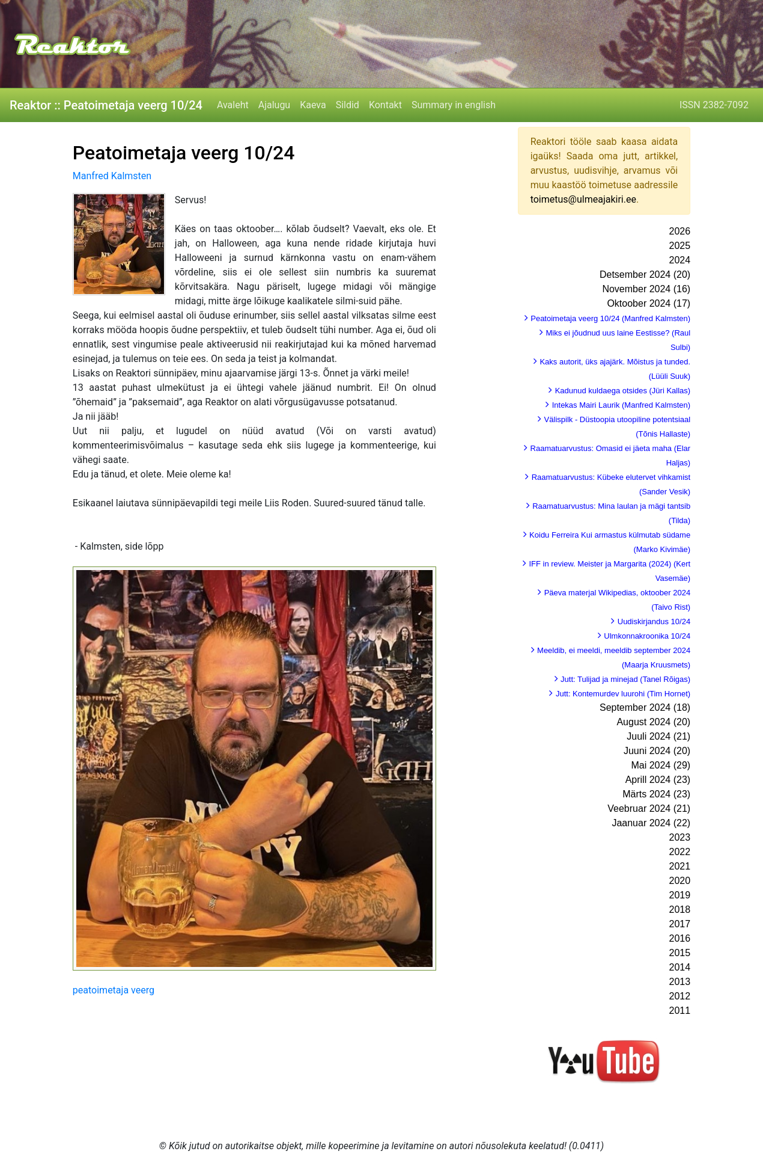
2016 (680, 938)
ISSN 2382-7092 (714, 105)
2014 (680, 967)
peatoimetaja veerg (113, 990)
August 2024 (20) (653, 722)
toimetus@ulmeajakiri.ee (583, 199)
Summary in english (454, 105)
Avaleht (233, 105)
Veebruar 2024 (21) (648, 808)
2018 (680, 909)
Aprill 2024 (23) (658, 780)
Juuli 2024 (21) (658, 736)
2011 (680, 1010)
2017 (680, 924)
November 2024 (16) (646, 289)
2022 (680, 852)
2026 (680, 231)
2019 (680, 895)
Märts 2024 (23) (656, 794)
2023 (680, 837)
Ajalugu (274, 105)
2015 (680, 953)
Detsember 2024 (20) (645, 274)
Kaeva (313, 105)
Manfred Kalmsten (112, 176)
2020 (680, 881)
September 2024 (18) (645, 707)
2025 (680, 246)
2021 (680, 866)
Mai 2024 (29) (660, 765)
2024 (680, 260)
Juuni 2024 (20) (657, 751)
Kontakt (385, 105)
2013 (680, 982)
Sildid (347, 105)
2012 (680, 996)
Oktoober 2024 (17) (648, 303)
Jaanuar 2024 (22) (651, 823)
